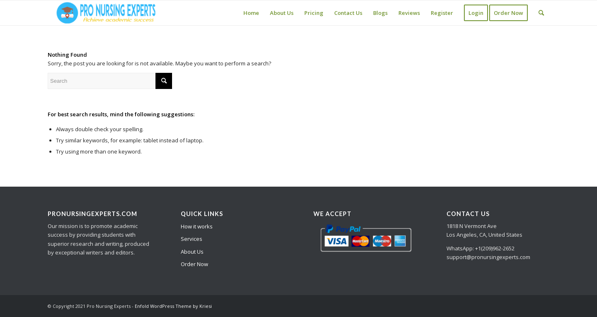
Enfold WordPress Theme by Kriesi (173, 306)
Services (191, 239)
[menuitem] (251, 12)
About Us (192, 251)
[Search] (541, 12)
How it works (197, 226)
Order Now (194, 264)
